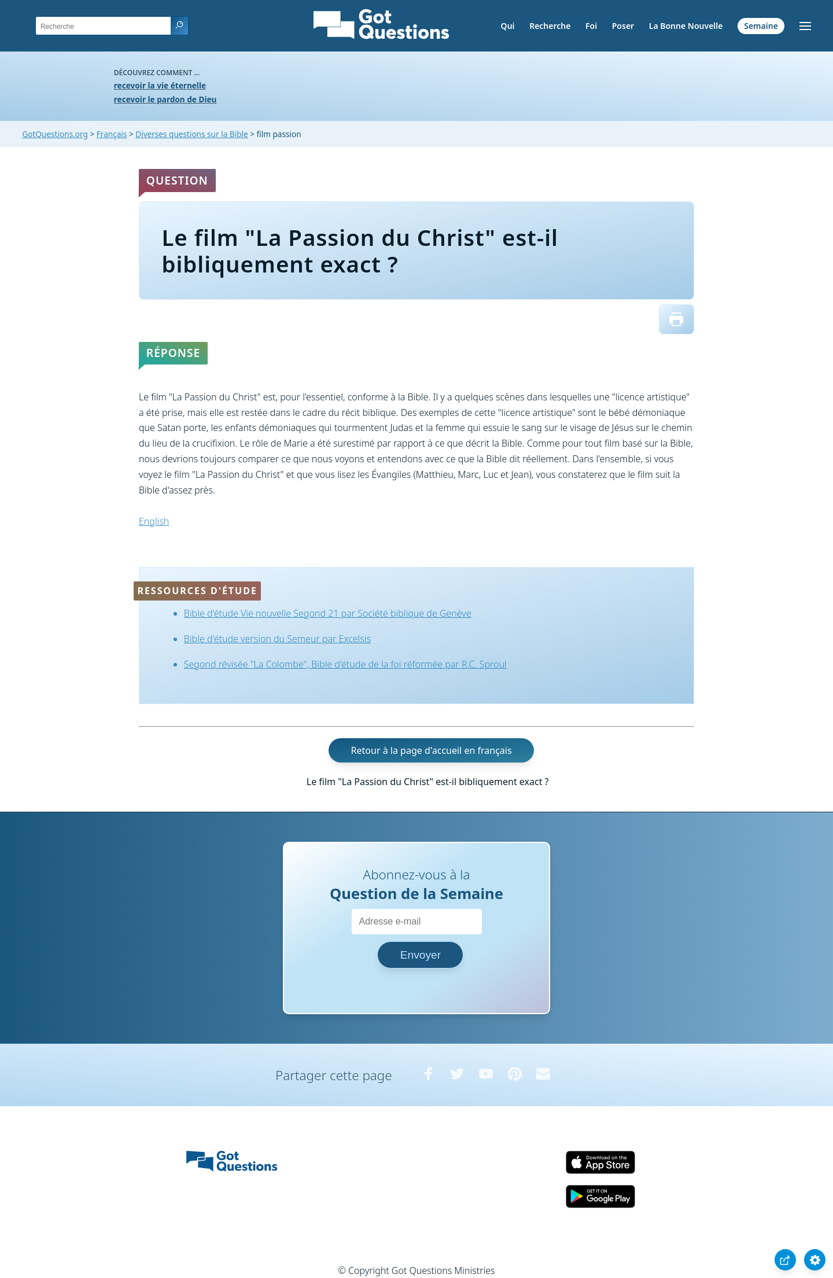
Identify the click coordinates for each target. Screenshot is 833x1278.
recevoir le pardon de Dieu (165, 99)
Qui (508, 25)
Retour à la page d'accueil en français (431, 750)
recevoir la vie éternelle (160, 85)
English (154, 521)
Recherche (549, 25)
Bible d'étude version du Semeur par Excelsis (277, 638)
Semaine (761, 25)
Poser (623, 25)
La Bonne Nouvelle (686, 25)
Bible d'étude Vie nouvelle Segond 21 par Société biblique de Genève (327, 613)
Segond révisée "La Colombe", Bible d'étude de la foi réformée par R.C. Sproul (345, 664)
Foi (591, 25)
